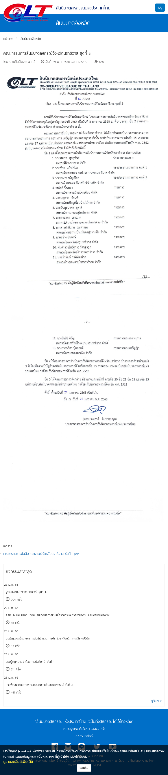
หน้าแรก (8, 39)
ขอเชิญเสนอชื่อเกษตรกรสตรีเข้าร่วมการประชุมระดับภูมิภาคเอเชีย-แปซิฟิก (48, 638)
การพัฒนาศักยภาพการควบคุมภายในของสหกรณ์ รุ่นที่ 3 (39, 684)
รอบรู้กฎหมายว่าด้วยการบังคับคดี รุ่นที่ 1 (30, 661)
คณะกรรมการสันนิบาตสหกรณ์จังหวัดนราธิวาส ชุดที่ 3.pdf (41, 554)
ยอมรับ (84, 768)
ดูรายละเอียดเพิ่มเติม (18, 761)
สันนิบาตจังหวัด (30, 39)
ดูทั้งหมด (156, 701)
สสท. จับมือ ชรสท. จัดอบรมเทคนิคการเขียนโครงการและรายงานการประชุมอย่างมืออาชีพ (57, 615)
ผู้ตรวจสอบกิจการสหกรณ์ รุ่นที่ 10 (26, 591)
